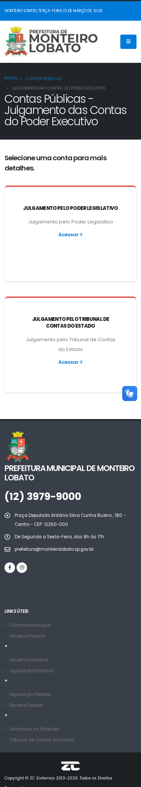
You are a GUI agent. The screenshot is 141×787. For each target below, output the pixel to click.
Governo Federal (27, 612)
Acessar (70, 234)
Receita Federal (26, 681)
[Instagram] (22, 543)
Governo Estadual (29, 636)
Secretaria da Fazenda (34, 705)
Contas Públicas (43, 79)
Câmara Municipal (30, 601)
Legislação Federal (30, 670)
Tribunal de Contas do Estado (41, 716)
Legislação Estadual (31, 647)
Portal (11, 78)
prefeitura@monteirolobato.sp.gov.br (54, 525)
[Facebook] (10, 543)
